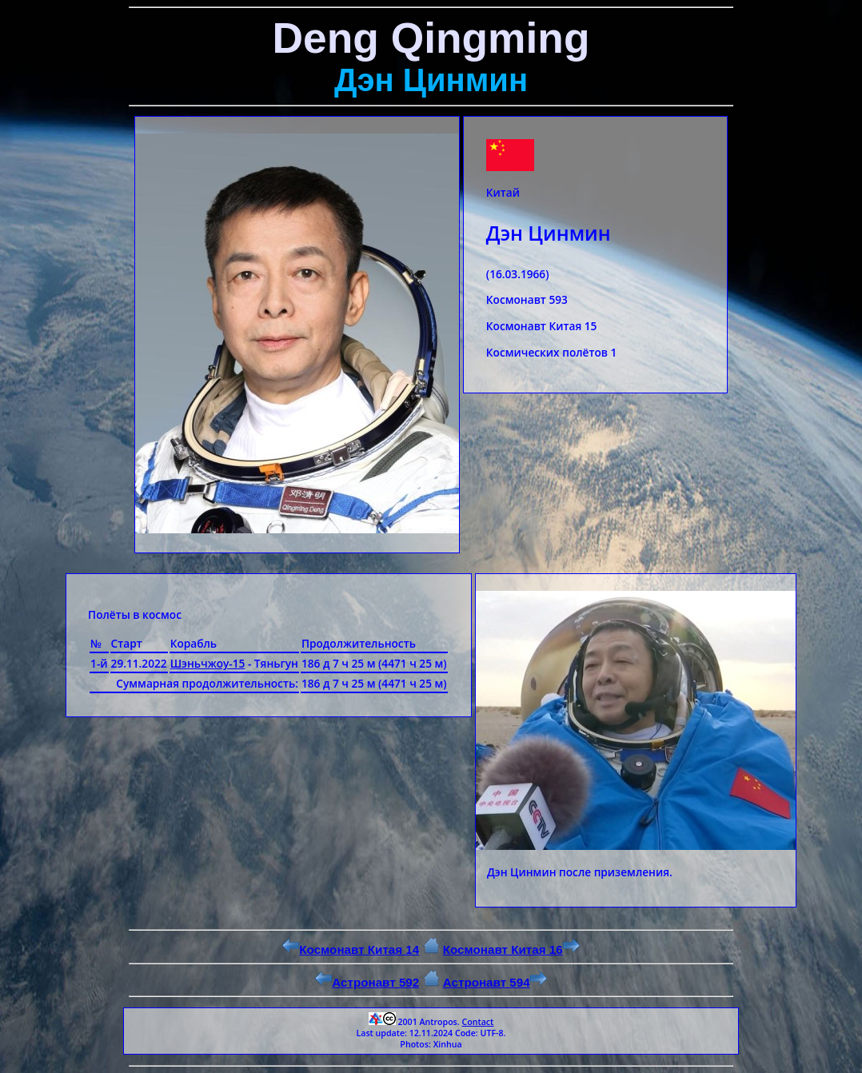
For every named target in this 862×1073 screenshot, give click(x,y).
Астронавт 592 (367, 982)
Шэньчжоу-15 (207, 663)
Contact (477, 1021)
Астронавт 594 (495, 982)
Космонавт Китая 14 (350, 949)
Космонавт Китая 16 (511, 949)
